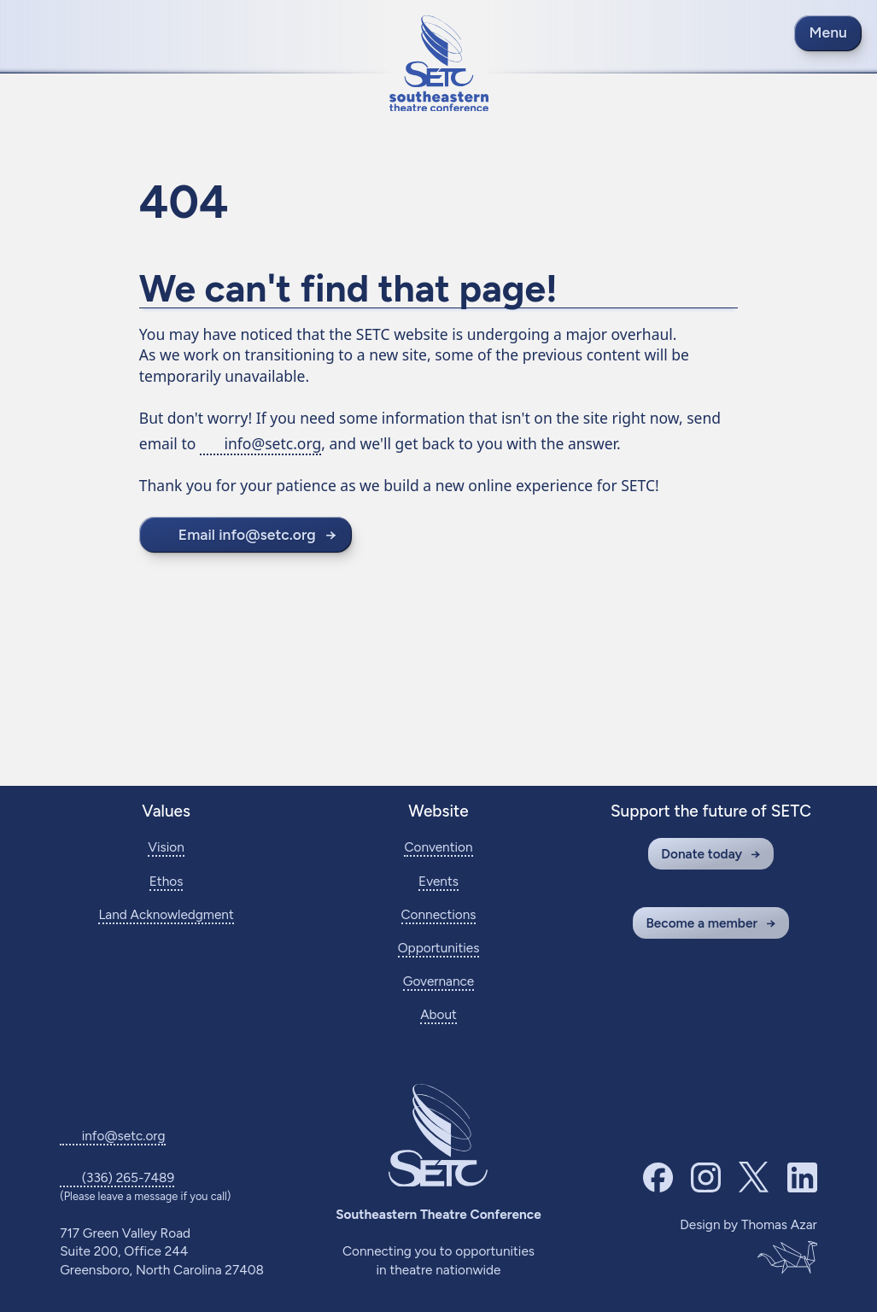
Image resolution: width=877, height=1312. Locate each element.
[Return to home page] (438, 63)
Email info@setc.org (247, 534)
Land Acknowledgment (165, 914)
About (438, 1014)
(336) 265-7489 (128, 1177)
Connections (439, 914)
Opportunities (439, 948)
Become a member (701, 923)
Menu (828, 32)
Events (438, 881)
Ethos (166, 881)
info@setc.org (272, 443)
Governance (439, 981)
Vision (166, 847)
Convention (438, 847)
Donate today (701, 854)
